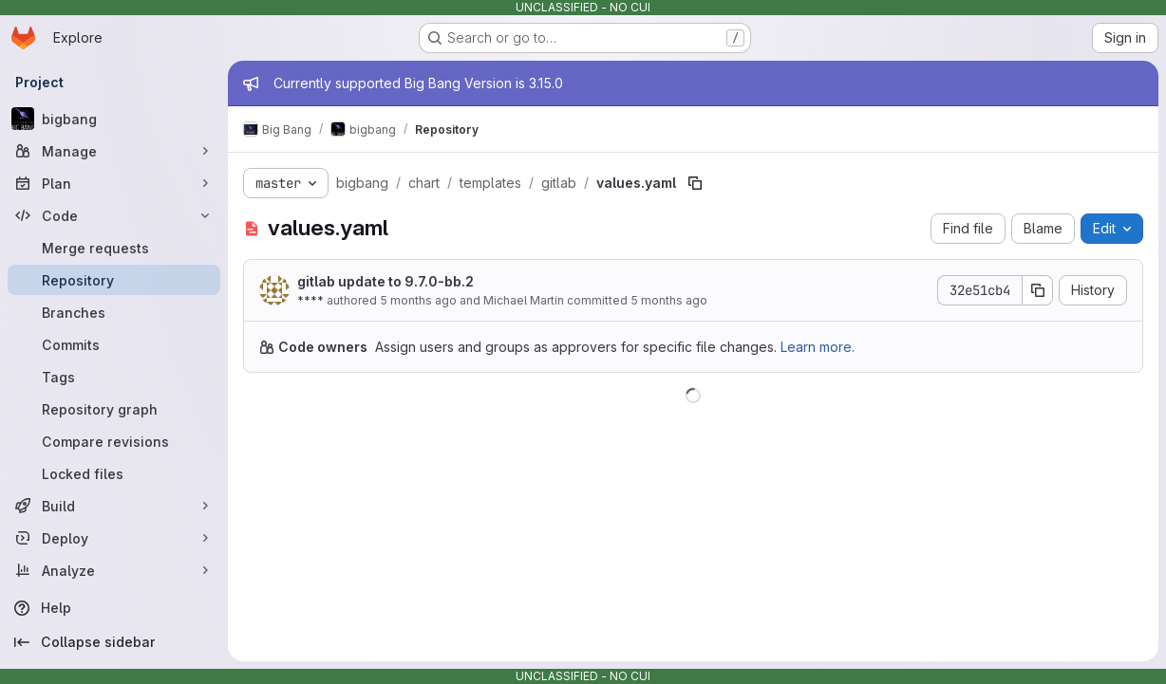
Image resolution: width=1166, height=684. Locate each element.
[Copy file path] (695, 183)
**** (310, 300)
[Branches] (114, 312)
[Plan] (114, 183)
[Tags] (114, 376)
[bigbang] (114, 118)
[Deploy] (114, 538)
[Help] (114, 608)
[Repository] (114, 280)
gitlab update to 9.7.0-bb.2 (385, 281)
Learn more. (817, 347)
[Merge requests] (114, 247)
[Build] (114, 505)
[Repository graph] (114, 409)
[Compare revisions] (114, 441)
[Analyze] (114, 570)
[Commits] (114, 344)
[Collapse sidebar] (114, 642)
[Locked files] (114, 473)
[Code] (114, 215)
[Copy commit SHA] (1038, 290)
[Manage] (114, 151)
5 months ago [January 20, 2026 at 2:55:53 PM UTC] (418, 300)
